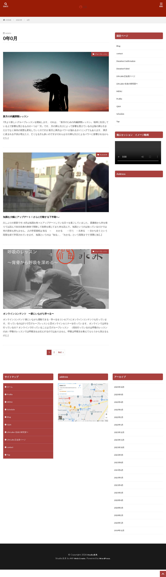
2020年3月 (119, 515)
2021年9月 (119, 459)
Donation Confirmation (127, 62)
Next (60, 352)
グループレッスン (98, 54)
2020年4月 (119, 507)
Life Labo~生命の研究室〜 (129, 86)
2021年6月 (119, 475)
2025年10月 (120, 387)
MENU (120, 94)
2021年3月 (119, 499)
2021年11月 (120, 443)
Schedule (121, 118)
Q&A (119, 110)
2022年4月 (119, 403)
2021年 (19, 20)
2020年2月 (119, 523)
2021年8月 (119, 467)
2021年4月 (119, 491)
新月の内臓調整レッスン (23, 116)
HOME (8, 20)
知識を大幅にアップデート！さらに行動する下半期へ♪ (49, 216)
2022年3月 (119, 411)
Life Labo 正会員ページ (127, 78)
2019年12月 (120, 539)
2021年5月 (119, 483)
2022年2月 (119, 419)
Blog (119, 46)
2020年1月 (119, 531)
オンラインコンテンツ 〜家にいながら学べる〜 (45, 313)
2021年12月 (120, 435)
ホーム (10, 387)
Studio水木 (102, 155)
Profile (120, 102)
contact (120, 54)
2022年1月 (119, 427)
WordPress (106, 567)
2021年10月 (120, 451)
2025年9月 (119, 395)
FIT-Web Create (77, 567)
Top (118, 126)
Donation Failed (124, 70)
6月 (28, 20)
